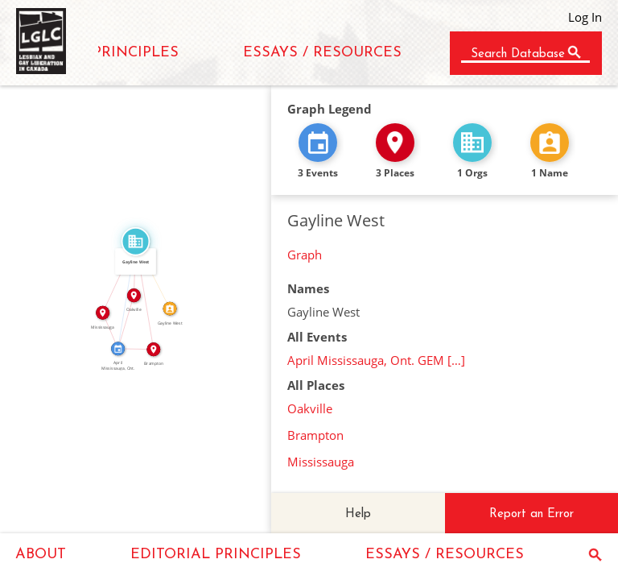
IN (122, 321)
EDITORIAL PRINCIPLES (215, 554)
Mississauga (320, 462)
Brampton (315, 435)
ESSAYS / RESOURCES (322, 52)
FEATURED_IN (123, 294)
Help (358, 514)
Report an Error (531, 514)
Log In (585, 17)
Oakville (309, 408)
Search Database (518, 54)
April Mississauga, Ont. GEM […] (376, 360)
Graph (304, 254)
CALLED (155, 273)
